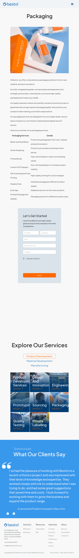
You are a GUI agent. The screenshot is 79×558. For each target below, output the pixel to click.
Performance (52, 539)
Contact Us (65, 536)
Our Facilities (65, 532)
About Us (64, 529)
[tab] (39, 356)
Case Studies (40, 529)
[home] (10, 4)
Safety (50, 542)
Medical (51, 536)
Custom (51, 546)
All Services (26, 532)
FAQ (37, 532)
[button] (72, 4)
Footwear (51, 529)
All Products (27, 529)
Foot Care (51, 532)
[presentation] (38, 267)
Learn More (16, 388)
